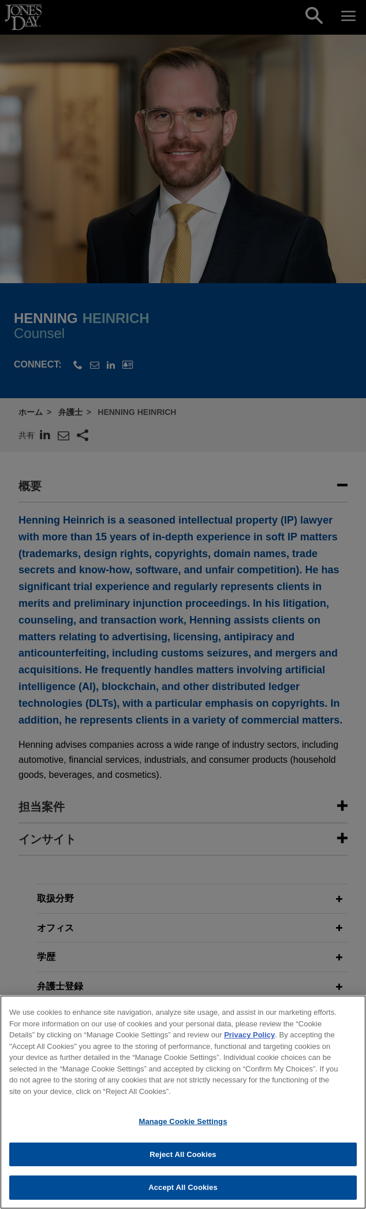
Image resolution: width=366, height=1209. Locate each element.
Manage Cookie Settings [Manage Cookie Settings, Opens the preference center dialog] (183, 1125)
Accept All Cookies (183, 1192)
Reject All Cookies (183, 1158)
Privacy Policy (249, 1038)
